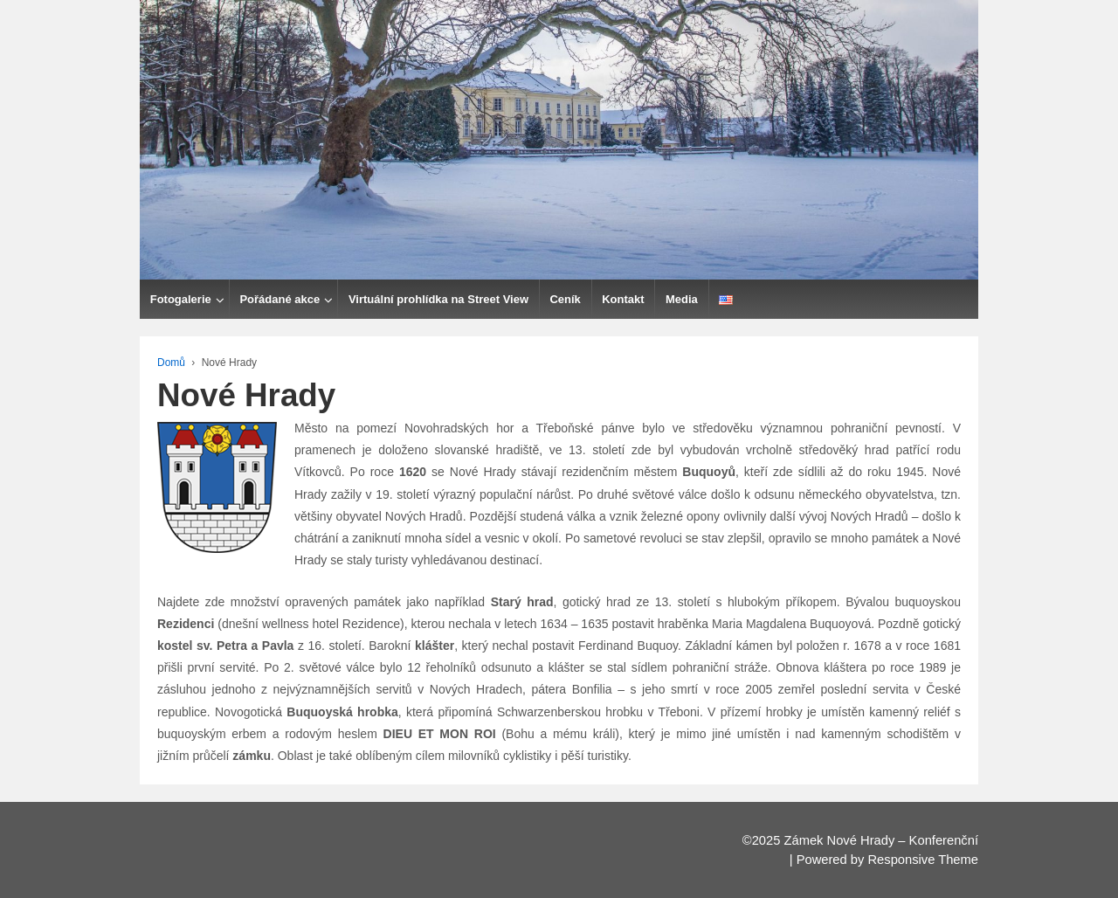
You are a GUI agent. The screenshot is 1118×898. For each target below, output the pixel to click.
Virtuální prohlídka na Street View (438, 299)
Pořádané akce (279, 299)
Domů (171, 362)
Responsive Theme (922, 860)
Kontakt (623, 299)
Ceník (564, 299)
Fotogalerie (180, 299)
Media (682, 299)
